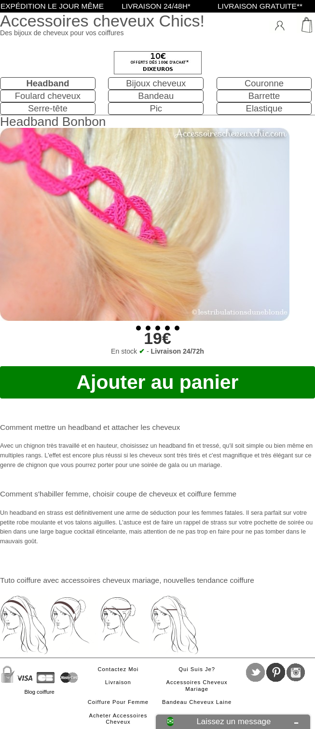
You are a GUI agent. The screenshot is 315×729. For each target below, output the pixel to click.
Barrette (264, 96)
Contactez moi (117, 669)
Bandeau (156, 96)
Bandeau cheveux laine (197, 702)
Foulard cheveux (48, 96)
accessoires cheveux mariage (110, 580)
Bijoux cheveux (156, 83)
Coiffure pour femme (118, 702)
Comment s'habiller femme (44, 494)
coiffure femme (211, 494)
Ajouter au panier (158, 382)
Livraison (118, 682)
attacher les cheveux (145, 427)
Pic (156, 108)
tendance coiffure (225, 580)
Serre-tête (48, 108)
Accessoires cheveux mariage (197, 685)
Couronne (264, 83)
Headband (47, 83)
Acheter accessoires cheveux (118, 719)
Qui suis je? (196, 669)
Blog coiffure (39, 692)
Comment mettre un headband (50, 427)
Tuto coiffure (20, 580)
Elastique (264, 108)
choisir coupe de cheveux (135, 494)
